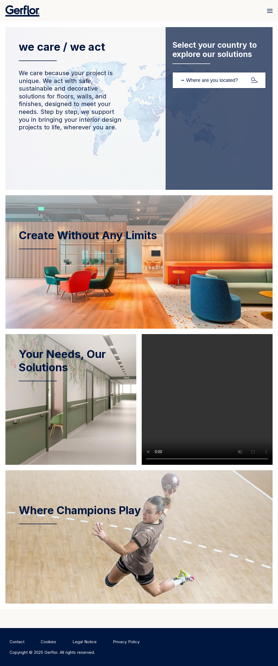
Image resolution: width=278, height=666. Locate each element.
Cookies (48, 641)
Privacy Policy (126, 641)
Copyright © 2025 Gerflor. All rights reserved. (52, 652)
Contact (17, 641)
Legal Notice (84, 641)
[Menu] (269, 11)
